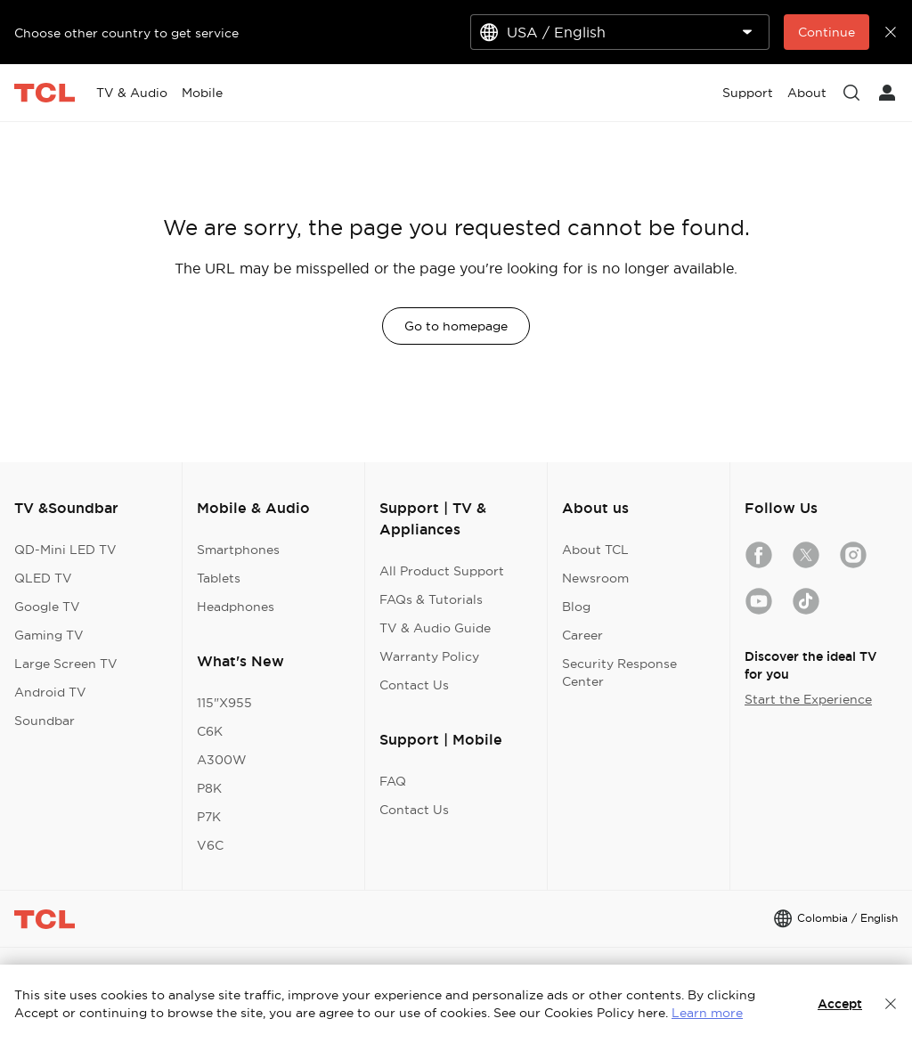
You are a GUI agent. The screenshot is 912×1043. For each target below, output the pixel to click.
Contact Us (414, 685)
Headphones (235, 607)
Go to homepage (456, 326)
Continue (826, 32)
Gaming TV (49, 635)
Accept (840, 1004)
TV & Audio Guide (435, 628)
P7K (209, 817)
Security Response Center (619, 672)
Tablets (218, 578)
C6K (210, 731)
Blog (576, 607)
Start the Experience (808, 699)
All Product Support (441, 571)
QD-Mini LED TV (65, 550)
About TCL (595, 550)
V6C (210, 845)
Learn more (707, 1013)
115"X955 (224, 703)
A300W (222, 760)
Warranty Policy (429, 656)
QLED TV (43, 578)
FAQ (392, 781)
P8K (209, 788)
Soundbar (44, 721)
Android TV (50, 692)
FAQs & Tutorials (431, 599)
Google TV (47, 607)
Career (582, 635)
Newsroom (595, 578)
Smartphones (238, 550)
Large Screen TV (66, 664)
